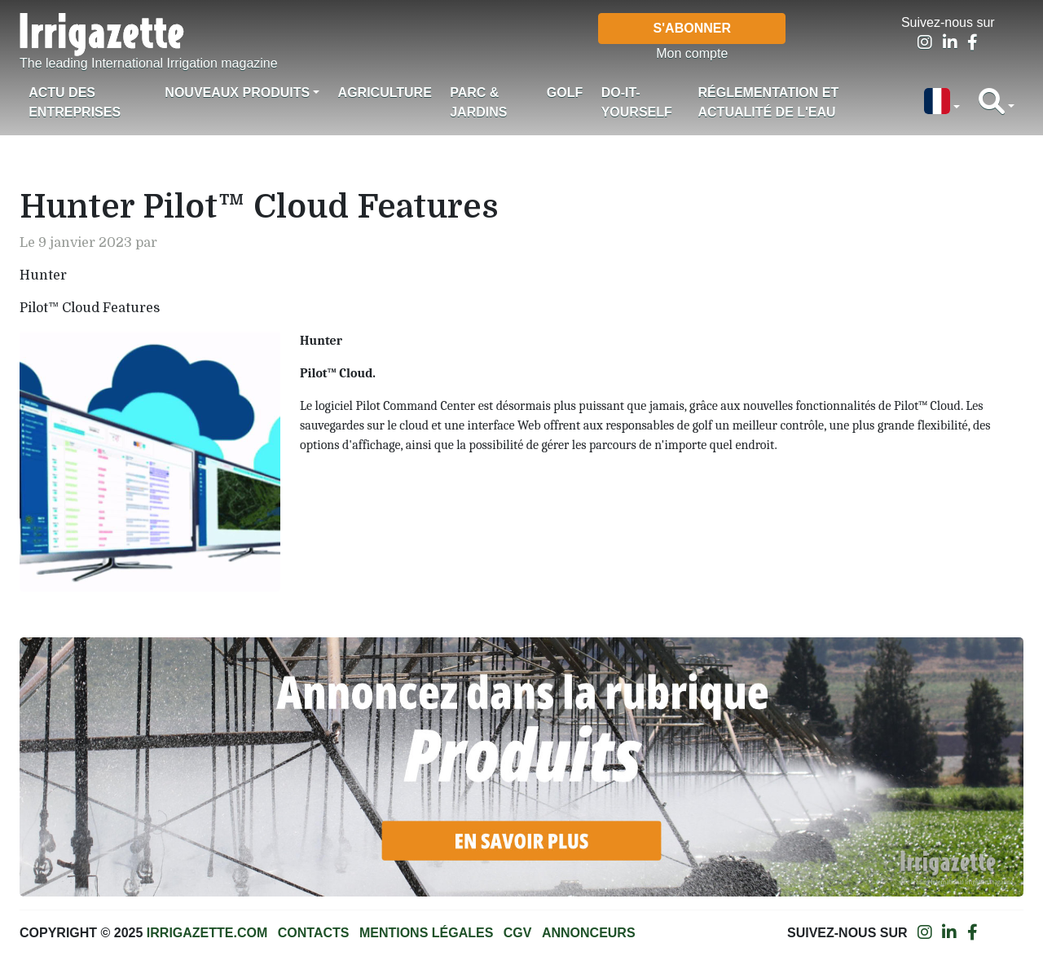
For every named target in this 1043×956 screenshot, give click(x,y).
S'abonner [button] (692, 28)
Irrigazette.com (207, 933)
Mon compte (692, 53)
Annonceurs (589, 933)
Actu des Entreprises (75, 102)
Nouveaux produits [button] (237, 92)
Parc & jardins (478, 102)
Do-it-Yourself (636, 102)
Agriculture (385, 92)
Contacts (314, 933)
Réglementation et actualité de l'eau (768, 102)
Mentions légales (426, 933)
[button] (942, 103)
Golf (565, 92)
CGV (518, 933)
